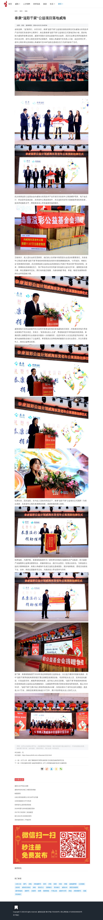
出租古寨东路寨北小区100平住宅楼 (26, 797)
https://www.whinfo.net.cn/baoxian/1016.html (37, 755)
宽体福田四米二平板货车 (23, 820)
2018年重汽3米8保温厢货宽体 (25, 808)
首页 (10, 4)
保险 (26, 11)
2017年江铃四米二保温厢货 (24, 812)
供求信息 (36, 4)
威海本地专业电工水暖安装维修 (25, 790)
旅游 (45, 4)
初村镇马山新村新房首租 (23, 805)
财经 (60, 4)
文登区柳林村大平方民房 (23, 801)
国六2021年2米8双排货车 (23, 816)
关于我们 (16, 915)
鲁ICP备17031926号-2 (53, 912)
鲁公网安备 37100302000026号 (71, 912)
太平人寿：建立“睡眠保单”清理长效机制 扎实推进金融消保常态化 (42, 760)
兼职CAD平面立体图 (21, 786)
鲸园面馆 (18, 793)
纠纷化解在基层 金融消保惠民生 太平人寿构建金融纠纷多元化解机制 (44, 763)
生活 (52, 4)
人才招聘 (26, 4)
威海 (17, 4)
